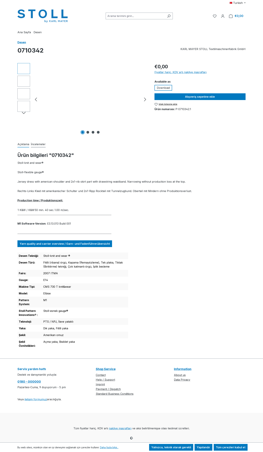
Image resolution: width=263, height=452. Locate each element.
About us (180, 375)
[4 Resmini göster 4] (98, 132)
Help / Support (105, 379)
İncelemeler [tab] (38, 144)
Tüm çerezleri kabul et (230, 447)
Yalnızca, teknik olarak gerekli (171, 447)
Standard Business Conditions (115, 393)
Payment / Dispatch (108, 389)
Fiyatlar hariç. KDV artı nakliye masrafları (180, 72)
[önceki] (35, 99)
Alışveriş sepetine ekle (200, 96)
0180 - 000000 (29, 381)
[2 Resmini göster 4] (88, 132)
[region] (82, 99)
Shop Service (106, 369)
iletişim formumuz (35, 399)
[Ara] (169, 16)
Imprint (100, 384)
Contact (101, 375)
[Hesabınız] (223, 16)
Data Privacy (182, 379)
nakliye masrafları (120, 428)
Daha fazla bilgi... (109, 447)
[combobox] (135, 16)
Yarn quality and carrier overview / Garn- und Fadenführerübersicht (65, 243)
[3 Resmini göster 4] (93, 132)
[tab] (23, 144)
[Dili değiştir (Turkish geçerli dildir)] (238, 3)
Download (163, 87)
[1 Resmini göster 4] (82, 132)
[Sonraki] (145, 99)
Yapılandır (203, 447)
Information (182, 369)
